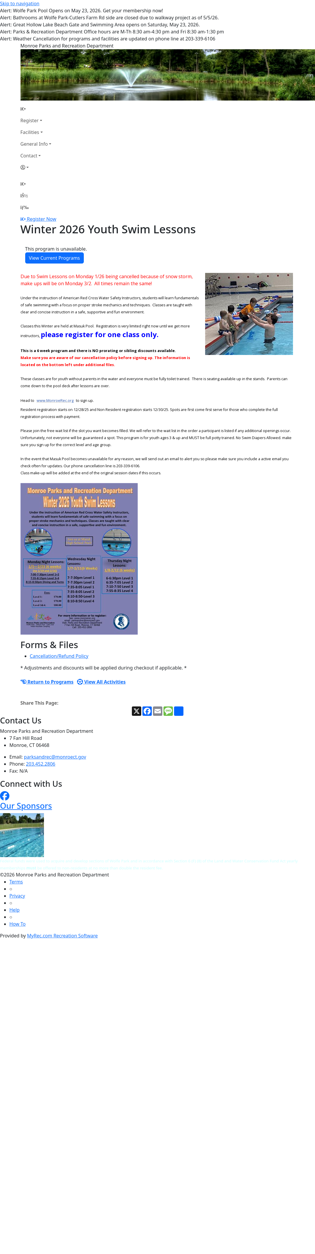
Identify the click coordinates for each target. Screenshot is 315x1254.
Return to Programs (47, 682)
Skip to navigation (19, 3)
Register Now (41, 219)
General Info (34, 144)
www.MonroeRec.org (55, 400)
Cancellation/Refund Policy (59, 656)
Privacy (17, 896)
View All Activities (101, 682)
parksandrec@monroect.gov (55, 757)
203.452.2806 (40, 764)
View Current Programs (54, 258)
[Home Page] (36, 109)
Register (30, 120)
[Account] (36, 167)
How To (17, 924)
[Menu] (25, 207)
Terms (16, 882)
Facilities (30, 132)
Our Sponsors (26, 805)
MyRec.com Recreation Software (62, 935)
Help (14, 910)
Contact (29, 155)
